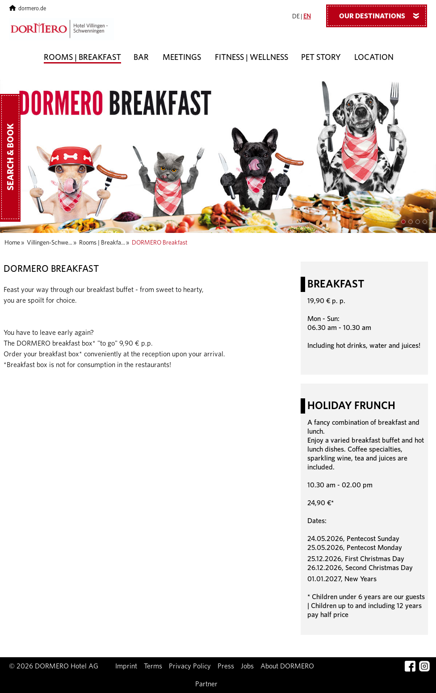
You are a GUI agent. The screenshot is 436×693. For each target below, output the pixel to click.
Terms (153, 666)
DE (296, 16)
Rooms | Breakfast (82, 58)
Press (226, 666)
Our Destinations (382, 15)
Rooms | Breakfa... (102, 243)
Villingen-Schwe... (49, 243)
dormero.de (27, 9)
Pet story (321, 58)
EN (307, 16)
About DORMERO (287, 666)
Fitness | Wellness (251, 58)
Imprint (126, 666)
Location (374, 58)
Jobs (247, 666)
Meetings (182, 58)
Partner (206, 684)
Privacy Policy (190, 666)
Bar (141, 58)
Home (12, 243)
